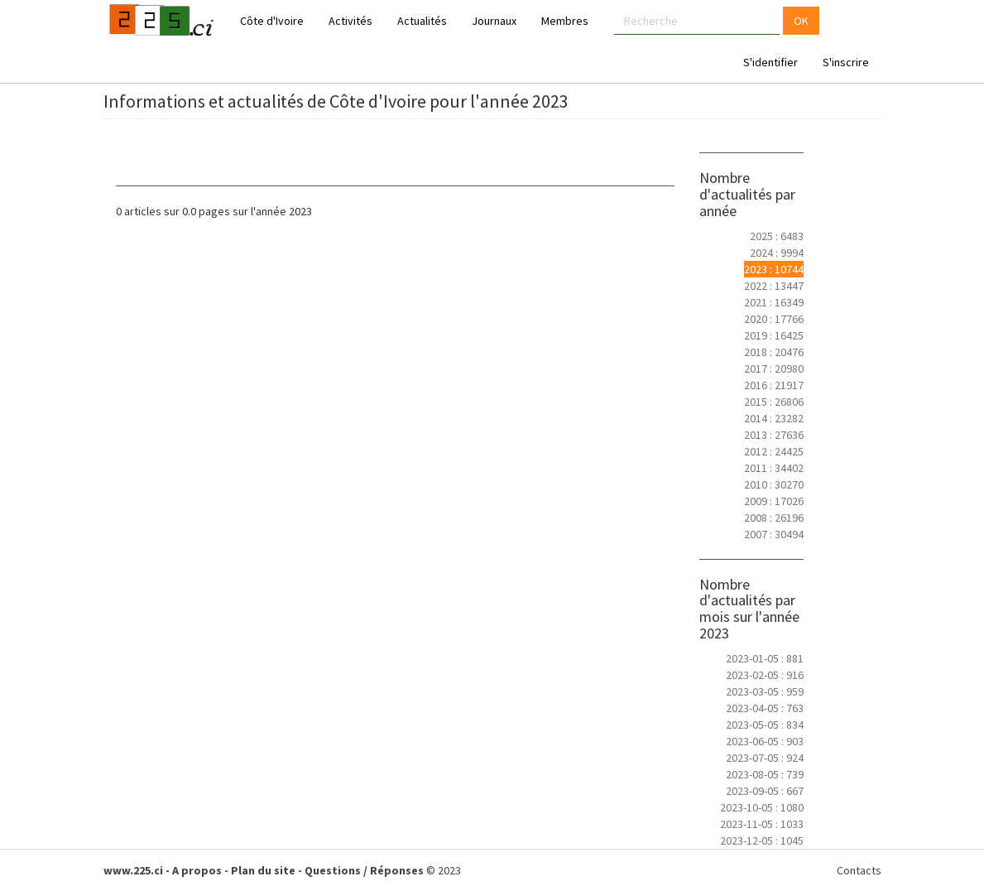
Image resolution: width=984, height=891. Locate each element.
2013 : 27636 (774, 434)
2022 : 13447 (774, 285)
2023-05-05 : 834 (765, 724)
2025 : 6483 (777, 236)
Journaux (494, 20)
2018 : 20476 (774, 351)
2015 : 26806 (774, 401)
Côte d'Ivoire (272, 20)
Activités (350, 20)
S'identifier (770, 62)
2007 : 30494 (774, 534)
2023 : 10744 (774, 269)
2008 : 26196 (774, 517)
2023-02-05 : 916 (765, 674)
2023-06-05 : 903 (765, 741)
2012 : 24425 (774, 451)
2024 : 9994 (777, 252)
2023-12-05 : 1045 (762, 840)
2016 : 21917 (774, 385)
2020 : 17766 (774, 318)
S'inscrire (846, 62)
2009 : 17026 (774, 501)
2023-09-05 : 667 (765, 790)
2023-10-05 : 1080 (762, 807)
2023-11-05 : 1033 (762, 823)
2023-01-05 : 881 (765, 658)
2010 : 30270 (774, 484)
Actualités (422, 20)
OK (801, 20)
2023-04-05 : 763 (765, 708)
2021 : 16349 (774, 302)
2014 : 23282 (774, 418)
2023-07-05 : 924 (765, 757)
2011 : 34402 (774, 467)
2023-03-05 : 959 (765, 691)
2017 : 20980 (774, 368)
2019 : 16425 (774, 335)
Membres (564, 20)
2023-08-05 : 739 (765, 774)
